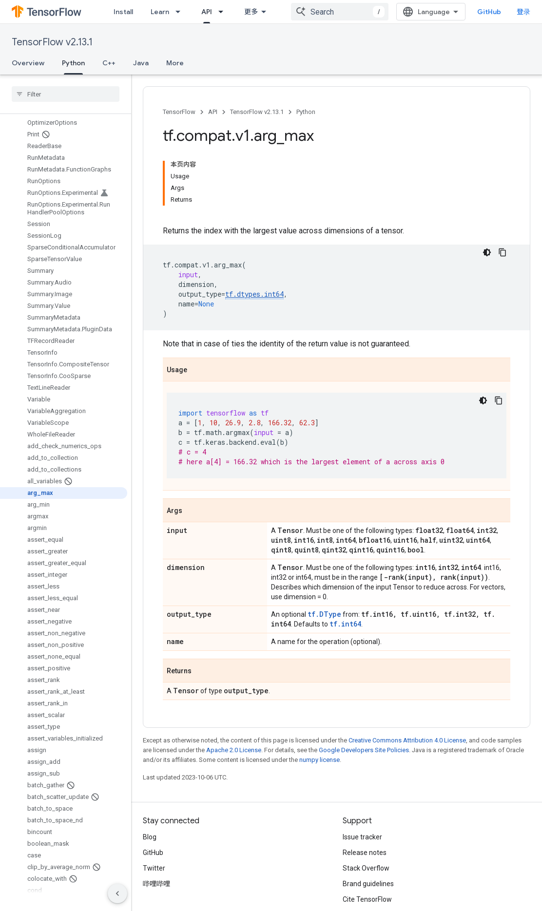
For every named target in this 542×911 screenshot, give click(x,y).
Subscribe (425, 898)
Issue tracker (362, 780)
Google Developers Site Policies (364, 693)
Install (123, 11)
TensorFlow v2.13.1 (52, 42)
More (175, 62)
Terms (153, 878)
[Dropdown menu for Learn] (181, 11)
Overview (28, 62)
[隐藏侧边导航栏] (117, 893)
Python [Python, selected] (73, 62)
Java (141, 62)
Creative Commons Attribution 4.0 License (407, 683)
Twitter (154, 812)
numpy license (319, 703)
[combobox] (347, 11)
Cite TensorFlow (367, 843)
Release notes (365, 796)
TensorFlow (179, 111)
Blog (149, 780)
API (212, 111)
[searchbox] (65, 94)
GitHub (497, 11)
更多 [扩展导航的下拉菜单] (251, 11)
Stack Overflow (366, 812)
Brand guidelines (368, 827)
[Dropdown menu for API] (223, 11)
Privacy (183, 878)
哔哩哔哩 (156, 827)
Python (305, 111)
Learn (160, 11)
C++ (109, 62)
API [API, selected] (206, 11)
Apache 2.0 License (233, 693)
